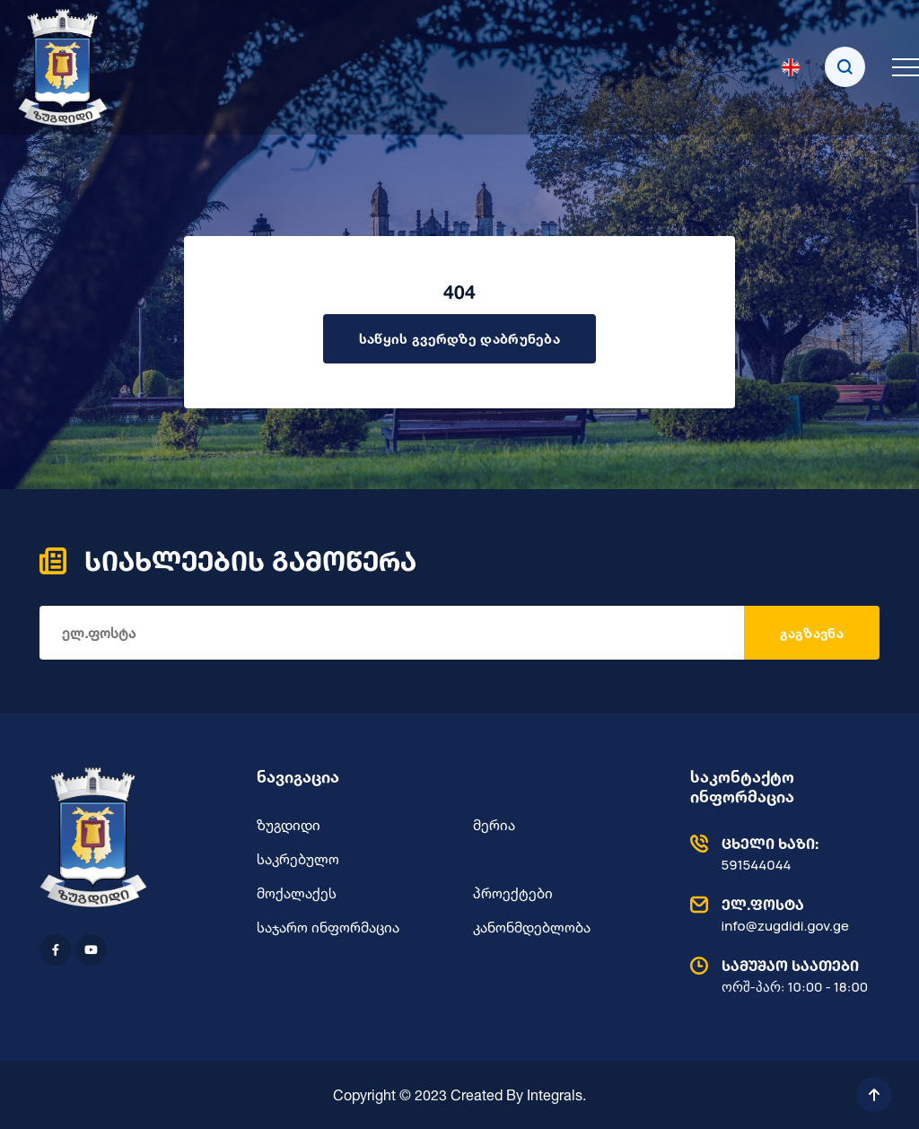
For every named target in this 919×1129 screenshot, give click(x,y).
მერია (494, 825)
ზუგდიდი (288, 825)
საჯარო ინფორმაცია (328, 927)
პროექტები (513, 893)
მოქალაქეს (297, 893)
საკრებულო (298, 859)
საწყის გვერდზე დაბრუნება (459, 338)
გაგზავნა (812, 633)
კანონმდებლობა (532, 927)
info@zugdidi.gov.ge (780, 914)
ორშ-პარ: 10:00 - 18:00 (780, 975)
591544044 (780, 853)
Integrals (554, 1095)
